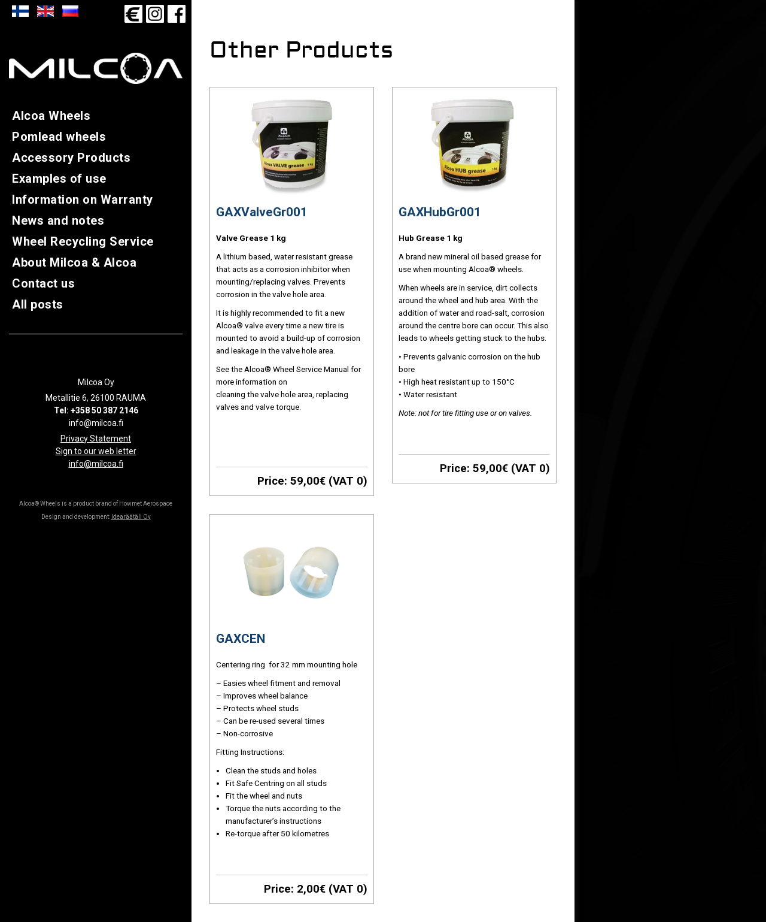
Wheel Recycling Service (83, 241)
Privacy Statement (95, 438)
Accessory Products (71, 157)
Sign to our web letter (96, 451)
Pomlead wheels (59, 136)
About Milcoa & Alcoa (74, 262)
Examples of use (59, 178)
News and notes (58, 220)
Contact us (43, 283)
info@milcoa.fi (96, 463)
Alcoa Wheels (51, 115)
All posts (37, 304)
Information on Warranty (82, 199)
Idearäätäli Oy (131, 516)
